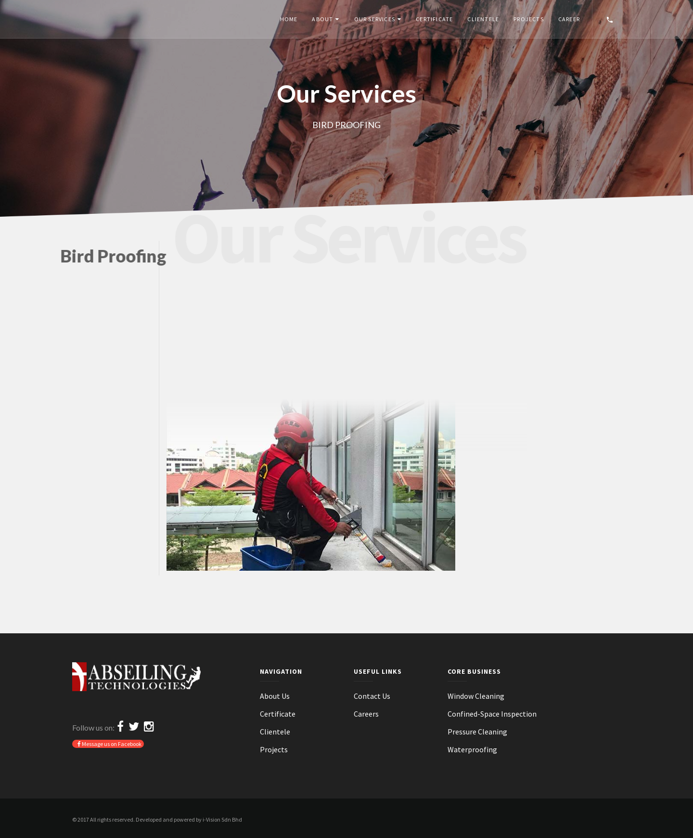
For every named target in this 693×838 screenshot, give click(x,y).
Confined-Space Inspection (492, 714)
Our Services (374, 19)
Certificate (434, 19)
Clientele (483, 19)
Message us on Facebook (109, 743)
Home (289, 19)
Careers (366, 714)
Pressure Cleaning (477, 731)
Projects (528, 19)
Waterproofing (472, 749)
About (322, 19)
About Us (275, 696)
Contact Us (372, 696)
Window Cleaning (476, 696)
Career (569, 19)
